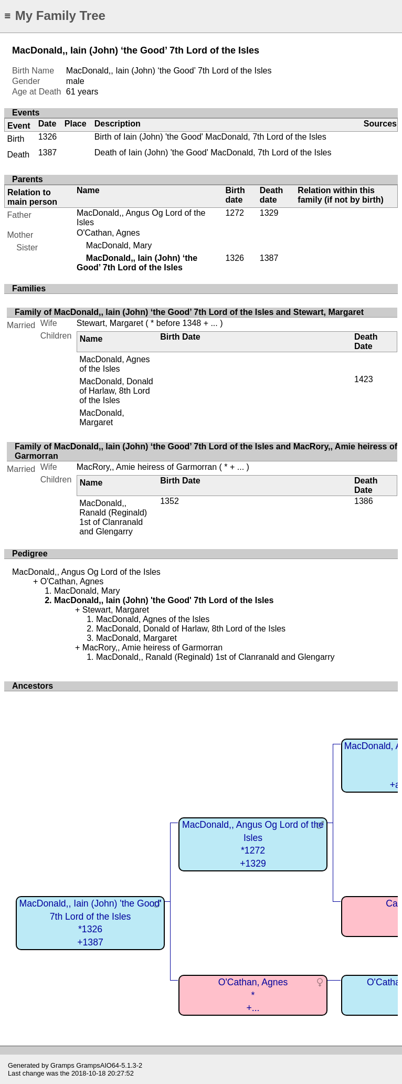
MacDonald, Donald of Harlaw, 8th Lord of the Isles (116, 391)
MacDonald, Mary (119, 245)
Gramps (62, 1065)
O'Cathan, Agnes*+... (253, 995)
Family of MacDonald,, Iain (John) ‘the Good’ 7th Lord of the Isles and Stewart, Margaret (189, 312)
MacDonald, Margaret (101, 417)
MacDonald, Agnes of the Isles (114, 364)
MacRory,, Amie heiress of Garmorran (147, 466)
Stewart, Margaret (110, 323)
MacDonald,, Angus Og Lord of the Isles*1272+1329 (253, 844)
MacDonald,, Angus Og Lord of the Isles (86, 571)
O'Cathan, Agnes (108, 232)
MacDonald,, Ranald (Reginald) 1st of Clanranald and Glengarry (113, 517)
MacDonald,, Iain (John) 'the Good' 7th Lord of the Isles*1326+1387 (90, 923)
